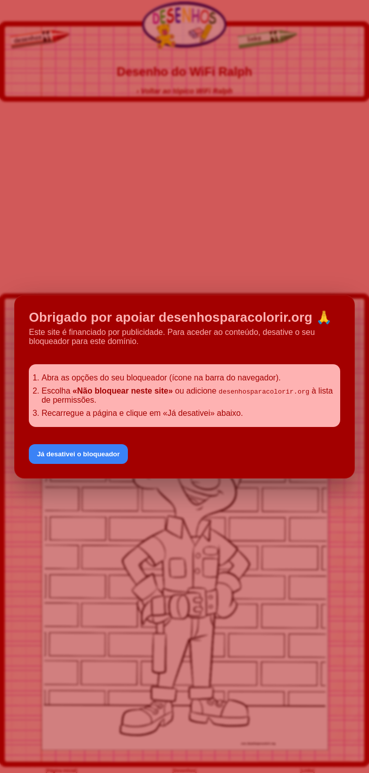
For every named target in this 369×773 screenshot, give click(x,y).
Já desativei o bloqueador (78, 454)
